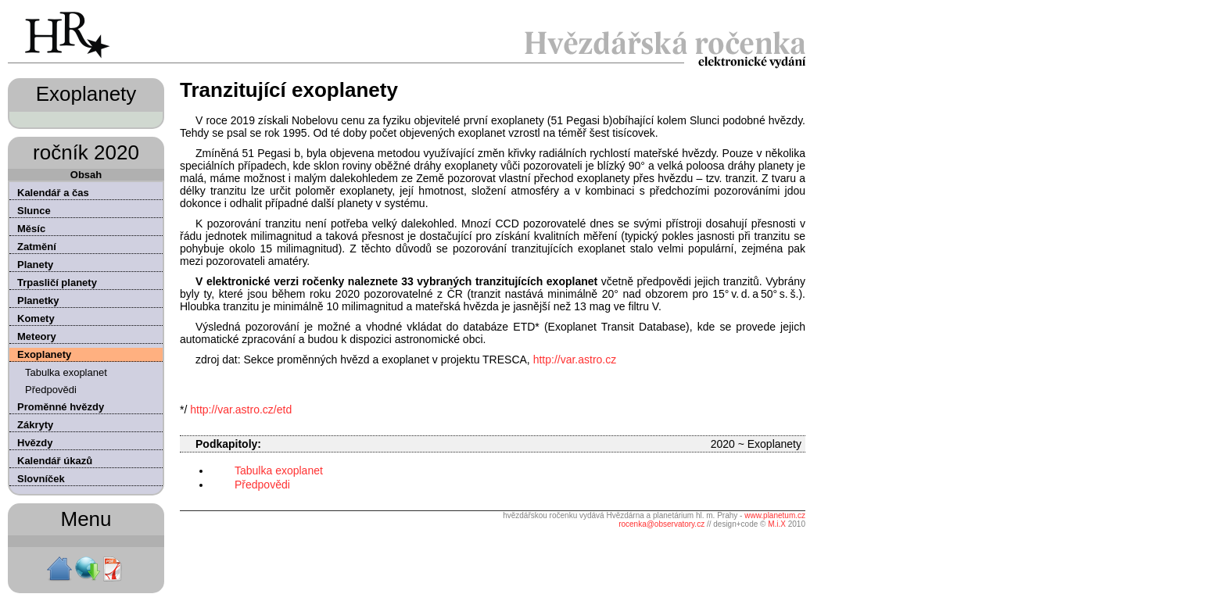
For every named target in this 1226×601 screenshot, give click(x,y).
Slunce (34, 210)
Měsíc (31, 228)
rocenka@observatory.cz (661, 524)
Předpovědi (51, 389)
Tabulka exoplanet (66, 372)
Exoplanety (44, 354)
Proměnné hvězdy (60, 407)
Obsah (86, 175)
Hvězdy (35, 443)
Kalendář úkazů (54, 461)
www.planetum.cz (774, 515)
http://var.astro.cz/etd (241, 409)
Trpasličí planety (57, 282)
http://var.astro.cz (575, 359)
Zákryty (35, 425)
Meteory (36, 336)
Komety (36, 318)
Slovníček (41, 479)
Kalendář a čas (53, 193)
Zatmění (36, 246)
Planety (35, 264)
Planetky (38, 300)
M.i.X (777, 524)
